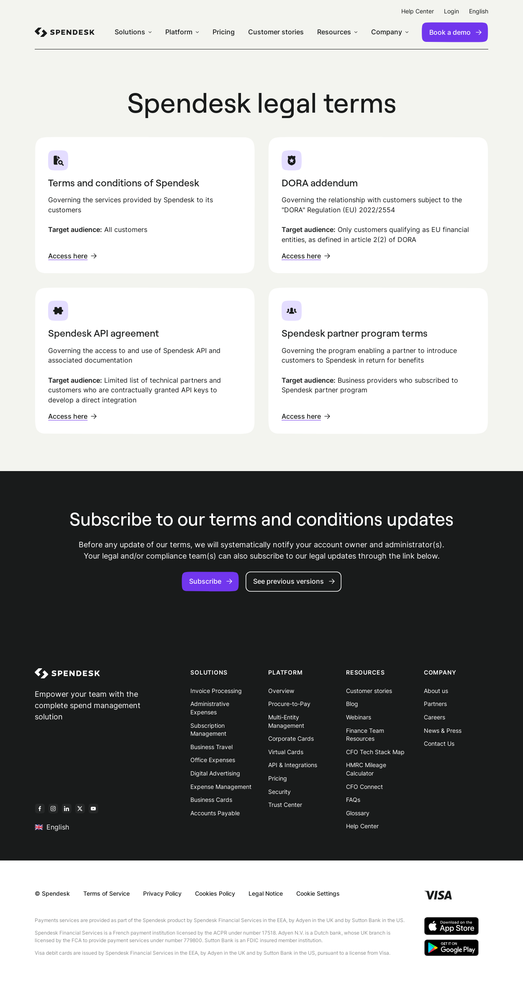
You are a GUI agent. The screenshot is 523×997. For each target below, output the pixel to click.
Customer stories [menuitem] (276, 32)
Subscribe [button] (210, 581)
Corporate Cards (291, 738)
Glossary (357, 813)
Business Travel (211, 746)
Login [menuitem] (451, 11)
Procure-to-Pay (289, 703)
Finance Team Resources (365, 734)
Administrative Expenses (209, 708)
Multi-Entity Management (286, 721)
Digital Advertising (215, 773)
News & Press (442, 730)
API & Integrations (292, 764)
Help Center (362, 826)
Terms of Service (106, 893)
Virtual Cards (285, 751)
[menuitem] (65, 32)
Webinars (358, 717)
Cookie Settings (318, 893)
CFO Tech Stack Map (375, 751)
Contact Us (439, 743)
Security (279, 791)
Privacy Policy (162, 893)
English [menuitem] (478, 11)
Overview (281, 690)
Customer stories (369, 690)
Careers (434, 717)
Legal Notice (266, 893)
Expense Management (220, 786)
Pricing (277, 778)
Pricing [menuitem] (224, 32)
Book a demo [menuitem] (455, 32)
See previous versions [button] (294, 581)
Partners (435, 703)
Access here (72, 256)
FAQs (353, 799)
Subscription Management (208, 729)
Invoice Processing (216, 690)
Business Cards (211, 799)
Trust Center (285, 804)
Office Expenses (212, 759)
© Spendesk (52, 893)
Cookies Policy (215, 893)
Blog (352, 703)
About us (436, 690)
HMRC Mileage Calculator (366, 769)
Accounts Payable (215, 813)
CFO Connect (364, 786)
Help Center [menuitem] (417, 11)
